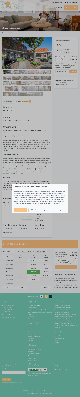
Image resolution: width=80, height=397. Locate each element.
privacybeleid (44, 201)
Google (51, 201)
